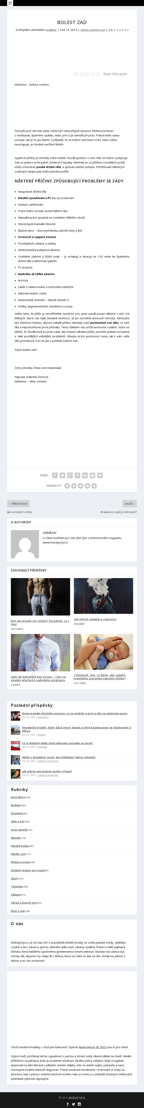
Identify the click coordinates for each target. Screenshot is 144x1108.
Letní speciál (19, 829)
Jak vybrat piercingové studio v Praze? (47, 771)
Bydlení (42, 734)
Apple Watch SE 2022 (92, 1047)
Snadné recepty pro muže (27, 870)
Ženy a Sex (18, 911)
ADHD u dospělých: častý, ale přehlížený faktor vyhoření (58, 757)
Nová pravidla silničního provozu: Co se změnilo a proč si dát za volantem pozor (75, 713)
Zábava (16, 894)
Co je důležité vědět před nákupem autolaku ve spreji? (57, 743)
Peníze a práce (20, 862)
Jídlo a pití (17, 821)
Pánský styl (18, 854)
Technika (42, 747)
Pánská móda (20, 846)
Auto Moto (43, 717)
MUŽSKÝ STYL (77, 1097)
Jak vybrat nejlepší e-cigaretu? (95, 619)
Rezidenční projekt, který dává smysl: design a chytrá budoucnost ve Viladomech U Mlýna (76, 729)
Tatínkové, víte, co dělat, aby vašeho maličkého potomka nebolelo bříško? (100, 676)
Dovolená (17, 813)
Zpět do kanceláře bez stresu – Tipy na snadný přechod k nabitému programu (38, 678)
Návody (16, 838)
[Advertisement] (58, 57)
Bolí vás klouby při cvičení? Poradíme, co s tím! (40, 622)
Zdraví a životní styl (92, 30)
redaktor (51, 30)
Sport (14, 878)
